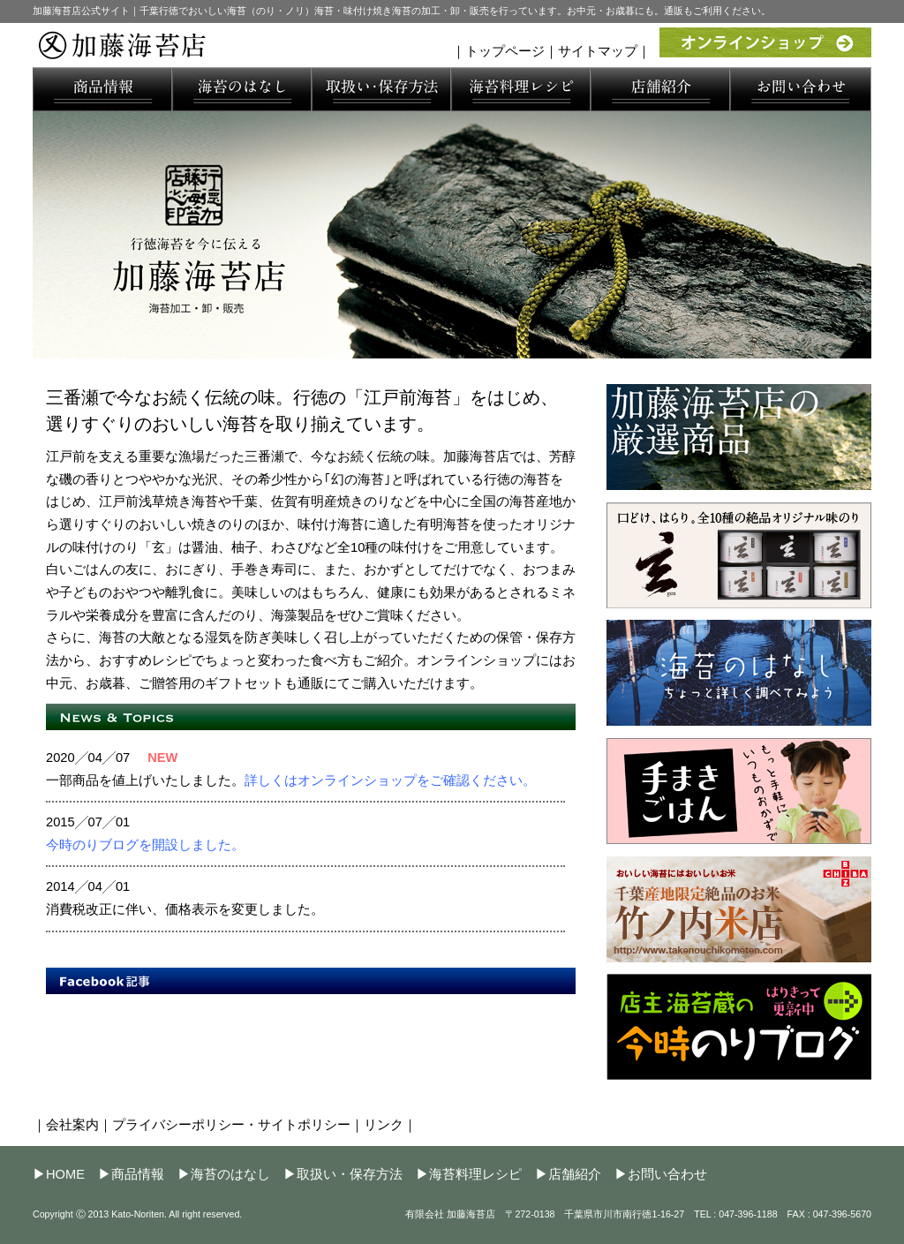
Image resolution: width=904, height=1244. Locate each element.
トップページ (505, 51)
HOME (65, 1174)
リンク (383, 1125)
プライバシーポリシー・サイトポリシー (231, 1125)
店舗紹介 (574, 1174)
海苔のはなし (230, 1174)
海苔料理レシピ (475, 1174)
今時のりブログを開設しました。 (145, 845)
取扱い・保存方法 (350, 1174)
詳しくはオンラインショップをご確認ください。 (390, 780)
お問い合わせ (667, 1174)
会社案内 (72, 1125)
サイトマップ (597, 51)
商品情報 (137, 1174)
